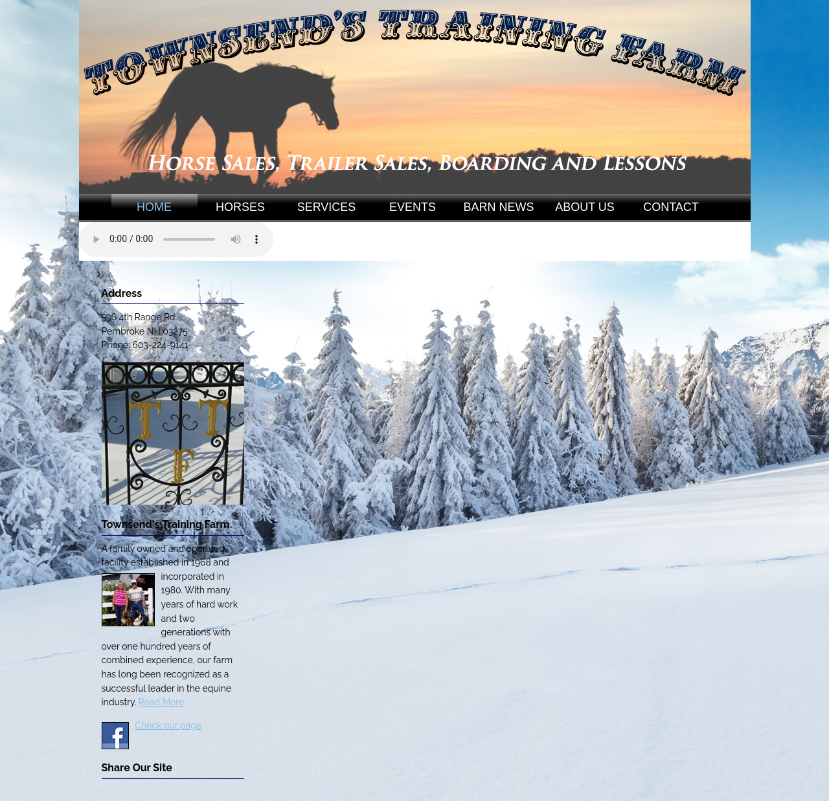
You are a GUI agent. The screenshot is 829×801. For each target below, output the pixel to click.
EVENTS (412, 207)
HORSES (240, 207)
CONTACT (671, 207)
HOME (154, 207)
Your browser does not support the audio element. (176, 239)
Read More (161, 702)
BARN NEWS (498, 207)
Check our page (168, 725)
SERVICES (326, 207)
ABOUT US (585, 207)
